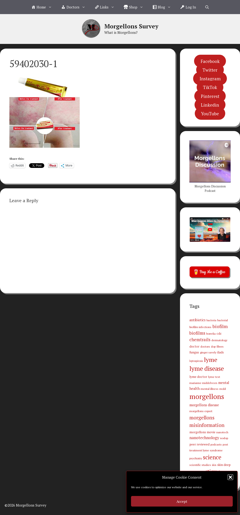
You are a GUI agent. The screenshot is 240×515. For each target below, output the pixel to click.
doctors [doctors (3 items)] (205, 346)
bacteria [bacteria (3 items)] (211, 320)
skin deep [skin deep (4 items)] (224, 465)
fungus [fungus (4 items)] (194, 352)
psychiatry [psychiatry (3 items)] (195, 458)
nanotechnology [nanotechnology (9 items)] (204, 437)
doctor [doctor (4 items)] (194, 346)
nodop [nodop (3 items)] (224, 438)
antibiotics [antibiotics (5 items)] (197, 320)
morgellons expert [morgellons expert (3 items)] (200, 411)
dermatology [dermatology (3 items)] (219, 340)
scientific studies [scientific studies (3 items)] (200, 465)
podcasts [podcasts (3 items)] (216, 444)
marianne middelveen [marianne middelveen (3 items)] (203, 383)
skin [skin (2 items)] (214, 465)
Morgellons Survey (131, 26)
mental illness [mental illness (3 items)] (209, 389)
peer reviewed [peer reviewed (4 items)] (199, 444)
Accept (181, 501)
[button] (230, 477)
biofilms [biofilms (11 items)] (197, 333)
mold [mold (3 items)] (222, 389)
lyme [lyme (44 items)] (210, 360)
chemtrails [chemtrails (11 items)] (199, 339)
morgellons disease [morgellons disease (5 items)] (204, 405)
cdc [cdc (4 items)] (219, 333)
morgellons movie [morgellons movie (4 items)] (202, 432)
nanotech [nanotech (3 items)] (222, 432)
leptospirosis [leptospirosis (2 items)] (196, 361)
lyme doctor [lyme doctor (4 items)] (198, 377)
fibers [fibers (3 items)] (220, 346)
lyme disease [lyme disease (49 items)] (206, 368)
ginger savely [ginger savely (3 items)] (208, 352)
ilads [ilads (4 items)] (220, 352)
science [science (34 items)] (212, 457)
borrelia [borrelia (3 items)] (211, 333)
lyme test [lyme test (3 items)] (214, 377)
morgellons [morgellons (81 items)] (206, 396)
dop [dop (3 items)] (213, 346)
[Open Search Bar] (207, 7)
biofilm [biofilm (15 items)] (220, 326)
